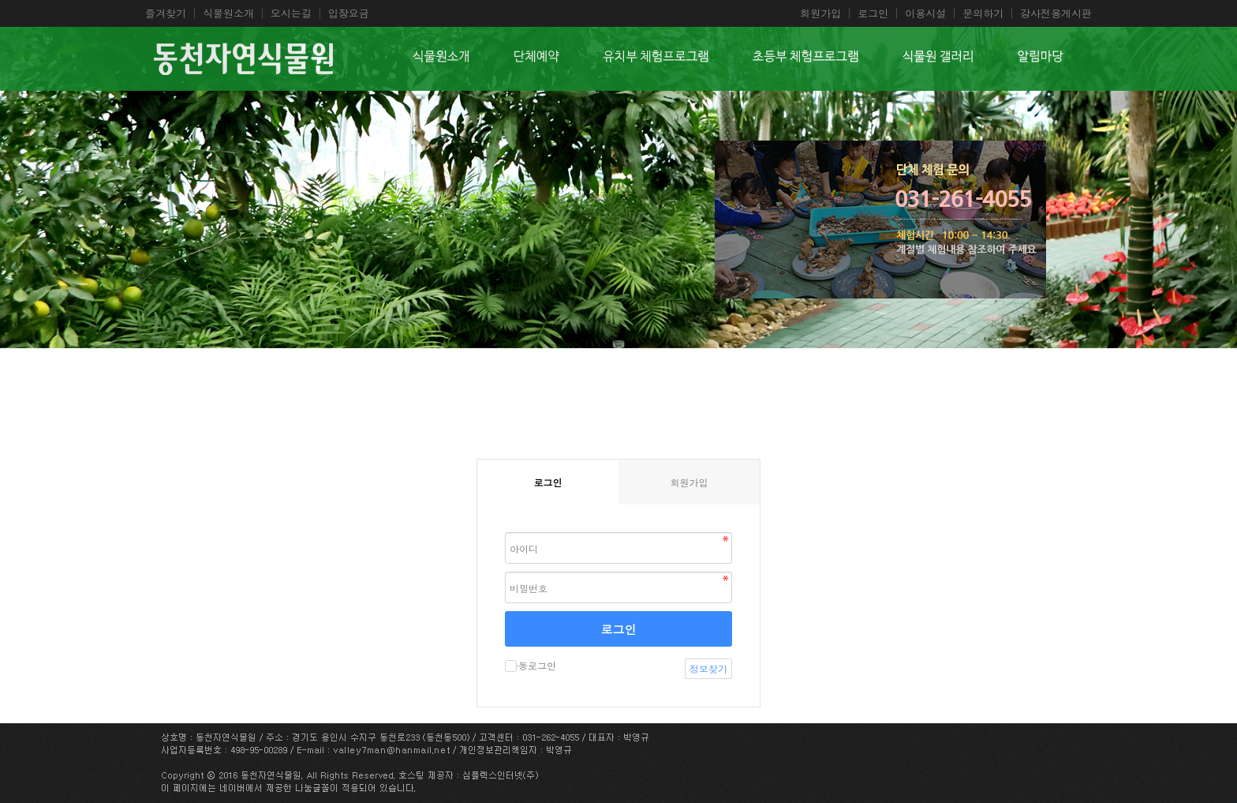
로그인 (873, 13)
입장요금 (348, 13)
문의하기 (982, 13)
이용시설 (925, 13)
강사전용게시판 (1056, 13)
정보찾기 (708, 668)
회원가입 (820, 13)
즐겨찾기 (165, 13)
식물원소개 (228, 13)
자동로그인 (530, 665)
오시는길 (291, 13)
